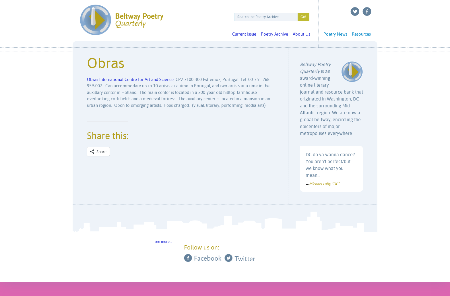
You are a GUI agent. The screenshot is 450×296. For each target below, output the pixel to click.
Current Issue (244, 34)
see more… (163, 242)
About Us (301, 34)
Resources (361, 34)
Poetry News (335, 34)
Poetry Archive (274, 34)
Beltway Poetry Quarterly (121, 20)
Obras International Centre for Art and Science (130, 80)
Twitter (355, 11)
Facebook (367, 11)
